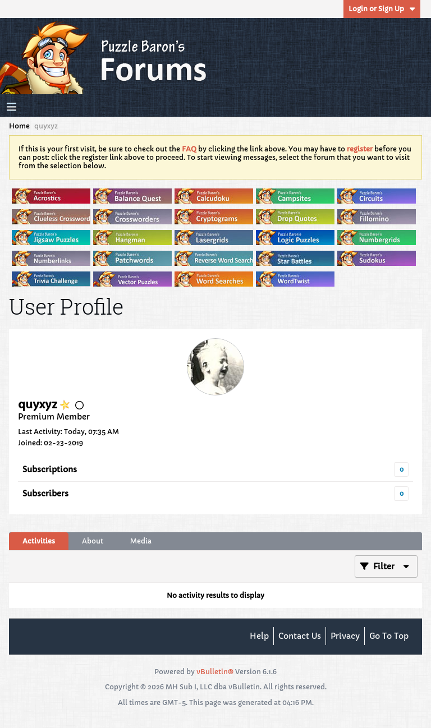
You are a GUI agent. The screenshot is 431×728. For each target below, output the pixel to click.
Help (259, 636)
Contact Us (299, 636)
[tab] (38, 541)
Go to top (389, 636)
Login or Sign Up (382, 8)
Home (19, 126)
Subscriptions (49, 469)
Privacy (345, 636)
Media (141, 541)
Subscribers (45, 494)
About (92, 541)
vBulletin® (214, 671)
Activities (38, 541)
